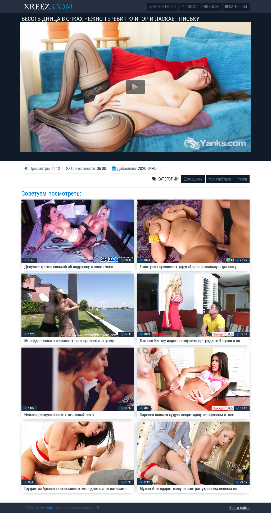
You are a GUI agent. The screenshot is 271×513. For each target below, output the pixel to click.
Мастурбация (219, 179)
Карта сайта (239, 507)
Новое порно (162, 6)
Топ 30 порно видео (200, 6)
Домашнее (193, 179)
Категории (236, 6)
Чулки (242, 179)
